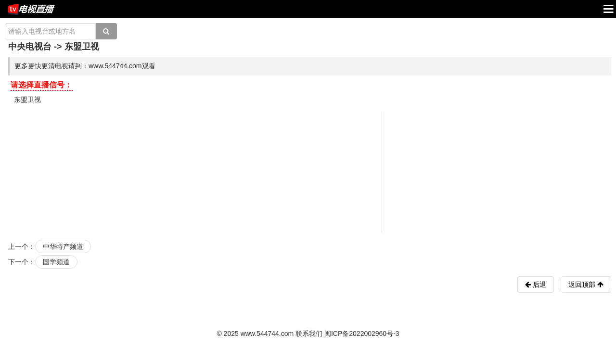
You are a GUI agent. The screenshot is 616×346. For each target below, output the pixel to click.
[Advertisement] (309, 171)
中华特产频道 (63, 246)
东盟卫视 (27, 99)
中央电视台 (29, 46)
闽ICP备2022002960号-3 (361, 333)
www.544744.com (267, 333)
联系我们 (308, 333)
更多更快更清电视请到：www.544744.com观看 (84, 66)
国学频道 (56, 262)
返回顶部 (585, 284)
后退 (538, 284)
